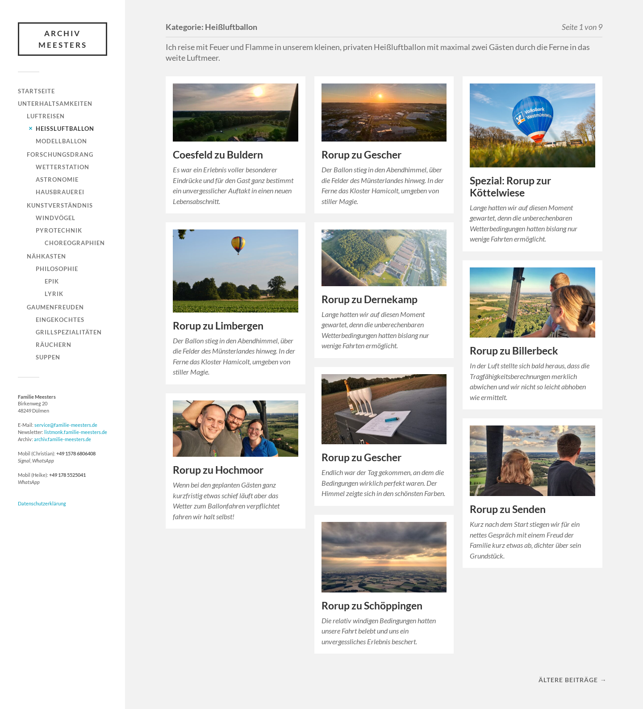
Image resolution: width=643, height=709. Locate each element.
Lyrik (54, 293)
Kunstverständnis (60, 205)
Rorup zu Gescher (361, 155)
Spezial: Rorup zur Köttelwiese (510, 187)
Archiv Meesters (62, 39)
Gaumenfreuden (55, 307)
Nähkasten (46, 256)
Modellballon (61, 141)
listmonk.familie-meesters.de (75, 432)
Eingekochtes (60, 319)
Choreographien (75, 242)
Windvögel (55, 217)
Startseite (36, 91)
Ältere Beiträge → (572, 680)
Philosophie (57, 268)
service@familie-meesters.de (65, 425)
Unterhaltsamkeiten (55, 103)
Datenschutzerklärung (42, 503)
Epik (52, 281)
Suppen (48, 357)
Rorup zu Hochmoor (218, 470)
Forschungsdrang (60, 154)
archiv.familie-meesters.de (62, 439)
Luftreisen (46, 116)
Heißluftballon (65, 128)
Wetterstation (62, 167)
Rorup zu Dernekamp (370, 299)
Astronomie (57, 179)
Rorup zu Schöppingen (372, 606)
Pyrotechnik (59, 230)
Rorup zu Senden (508, 509)
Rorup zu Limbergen (218, 326)
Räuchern (53, 344)
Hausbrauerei (60, 192)
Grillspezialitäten (69, 332)
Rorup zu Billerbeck (514, 351)
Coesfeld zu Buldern (218, 155)
